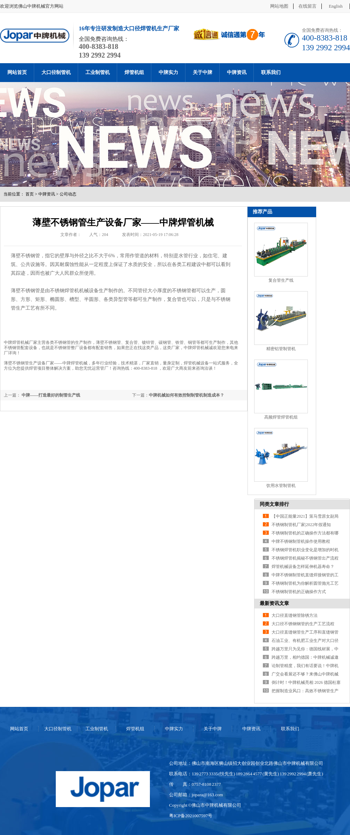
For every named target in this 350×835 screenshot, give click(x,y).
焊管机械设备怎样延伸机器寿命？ (303, 566)
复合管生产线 (281, 280)
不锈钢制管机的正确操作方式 (299, 591)
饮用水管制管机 (281, 485)
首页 (29, 194)
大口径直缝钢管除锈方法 (295, 615)
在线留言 (307, 6)
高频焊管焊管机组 (281, 417)
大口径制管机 (56, 72)
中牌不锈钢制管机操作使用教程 (301, 541)
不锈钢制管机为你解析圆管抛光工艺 (305, 583)
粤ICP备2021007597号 (190, 815)
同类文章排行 (274, 504)
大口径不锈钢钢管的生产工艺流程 (303, 623)
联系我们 (271, 72)
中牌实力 (168, 72)
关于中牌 (202, 72)
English (336, 6)
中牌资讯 (236, 72)
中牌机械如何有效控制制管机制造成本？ (186, 395)
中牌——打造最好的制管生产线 (50, 395)
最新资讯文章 (274, 603)
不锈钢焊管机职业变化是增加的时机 (305, 549)
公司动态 (68, 194)
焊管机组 (134, 72)
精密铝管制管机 (281, 348)
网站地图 (279, 6)
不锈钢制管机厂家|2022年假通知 (301, 524)
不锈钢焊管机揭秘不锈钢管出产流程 (305, 558)
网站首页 (17, 72)
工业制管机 (97, 72)
